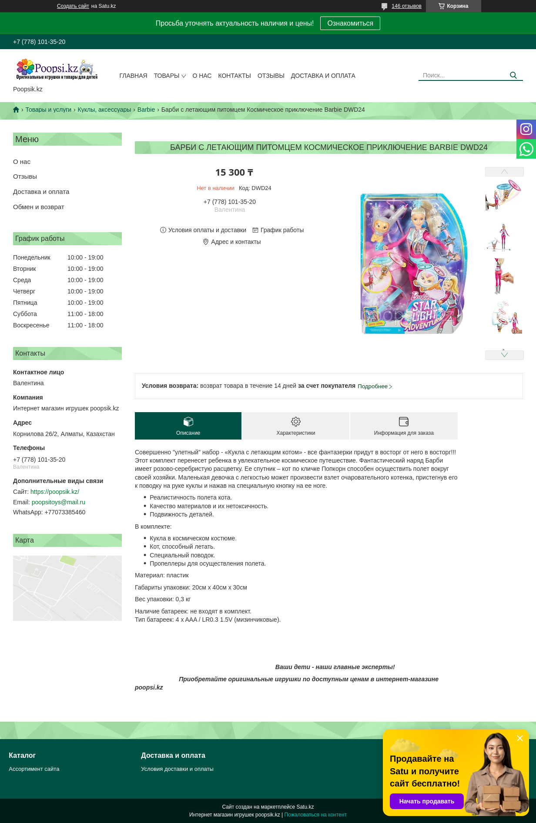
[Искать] (513, 75)
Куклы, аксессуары (104, 110)
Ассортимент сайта (34, 769)
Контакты (234, 75)
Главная (133, 75)
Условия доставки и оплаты (177, 769)
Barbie (146, 110)
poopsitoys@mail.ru (58, 502)
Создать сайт (73, 6)
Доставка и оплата (323, 75)
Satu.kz (305, 807)
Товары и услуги (48, 110)
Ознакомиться (350, 23)
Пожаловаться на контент (316, 815)
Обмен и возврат (38, 206)
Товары (167, 75)
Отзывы (271, 75)
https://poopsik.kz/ (54, 491)
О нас (201, 75)
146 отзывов (407, 6)
